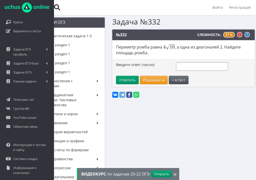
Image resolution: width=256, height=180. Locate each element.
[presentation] (156, 47)
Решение (141, 80)
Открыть (161, 174)
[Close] (175, 174)
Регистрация (240, 7)
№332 (109, 35)
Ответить (115, 80)
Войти (217, 7)
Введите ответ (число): (123, 64)
